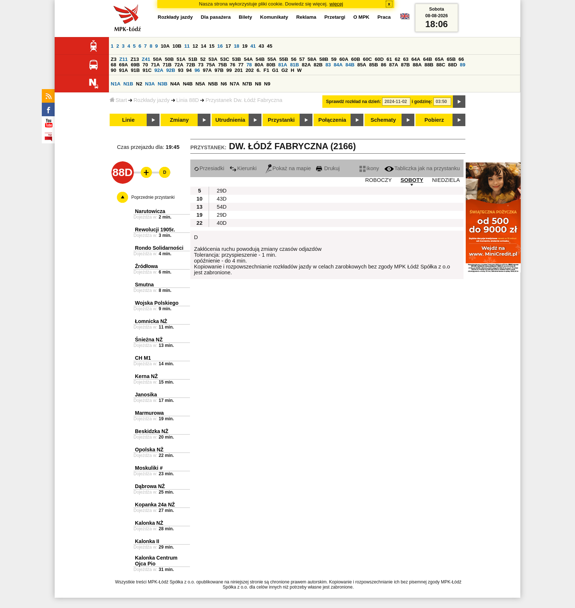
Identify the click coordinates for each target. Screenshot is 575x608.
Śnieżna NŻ (148, 340)
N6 (224, 84)
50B (169, 59)
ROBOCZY (378, 180)
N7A (235, 84)
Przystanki (281, 120)
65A (439, 59)
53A (212, 59)
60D (379, 59)
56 (294, 59)
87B (405, 64)
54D (222, 207)
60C (367, 59)
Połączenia (332, 120)
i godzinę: (422, 101)
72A (179, 64)
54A (248, 59)
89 (462, 64)
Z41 (146, 59)
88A (417, 64)
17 (228, 46)
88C (440, 64)
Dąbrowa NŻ (150, 486)
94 (189, 70)
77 (240, 64)
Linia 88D (187, 100)
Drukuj (328, 168)
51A (181, 59)
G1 (275, 70)
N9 (267, 84)
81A (282, 64)
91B (135, 70)
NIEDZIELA (446, 180)
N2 (139, 84)
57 (302, 59)
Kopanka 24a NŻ (155, 505)
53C (224, 59)
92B (170, 70)
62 (397, 59)
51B (192, 59)
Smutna (144, 284)
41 (253, 46)
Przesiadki (209, 168)
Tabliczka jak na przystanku (422, 168)
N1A (116, 84)
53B (236, 59)
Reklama (306, 17)
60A (343, 59)
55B (283, 59)
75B (222, 64)
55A (271, 59)
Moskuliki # (148, 468)
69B (135, 64)
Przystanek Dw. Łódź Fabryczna (243, 100)
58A (312, 59)
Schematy (383, 120)
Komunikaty (274, 17)
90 (113, 70)
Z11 (123, 59)
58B (323, 59)
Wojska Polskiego (157, 303)
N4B (188, 84)
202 (250, 70)
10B (176, 46)
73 (201, 64)
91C (147, 70)
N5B (213, 84)
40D (222, 223)
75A (210, 64)
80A (258, 64)
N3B (163, 84)
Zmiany (179, 120)
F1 (266, 70)
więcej (336, 4)
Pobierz (434, 120)
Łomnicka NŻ (151, 321)
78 (249, 64)
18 (236, 46)
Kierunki (243, 168)
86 (384, 64)
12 (195, 46)
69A (123, 64)
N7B (247, 84)
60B (355, 59)
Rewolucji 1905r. (155, 229)
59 (334, 59)
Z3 (114, 59)
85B (373, 64)
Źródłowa (146, 266)
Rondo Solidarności (159, 248)
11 (187, 46)
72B (190, 64)
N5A (200, 84)
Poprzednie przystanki (153, 197)
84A (338, 64)
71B (167, 64)
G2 (284, 70)
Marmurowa (149, 413)
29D (222, 191)
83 (328, 64)
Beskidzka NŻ (151, 431)
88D (452, 64)
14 (203, 46)
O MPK (362, 17)
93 (180, 70)
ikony (369, 168)
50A (157, 59)
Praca (384, 17)
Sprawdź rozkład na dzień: (353, 101)
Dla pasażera (216, 17)
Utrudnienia (230, 120)
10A (165, 46)
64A (415, 59)
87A (393, 64)
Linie (128, 120)
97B (219, 70)
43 (261, 46)
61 (389, 59)
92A (158, 70)
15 (212, 46)
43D (222, 199)
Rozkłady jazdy (151, 100)
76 (232, 64)
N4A (175, 84)
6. (259, 70)
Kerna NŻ (146, 376)
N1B (128, 84)
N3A (150, 84)
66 (461, 59)
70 (145, 64)
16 (220, 46)
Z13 (135, 59)
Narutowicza (150, 211)
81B (294, 64)
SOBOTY (411, 180)
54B (260, 59)
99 (229, 70)
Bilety (245, 17)
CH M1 (143, 358)
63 (406, 59)
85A (361, 64)
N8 (258, 84)
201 (239, 70)
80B (271, 64)
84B (349, 64)
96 (197, 70)
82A (306, 64)
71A (155, 64)
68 (113, 64)
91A (123, 70)
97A (207, 70)
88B (429, 64)
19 (245, 46)
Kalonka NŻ (149, 523)
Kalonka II (147, 541)
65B (451, 59)
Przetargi (334, 17)
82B (318, 64)
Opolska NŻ (149, 450)
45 (269, 46)
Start (118, 100)
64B (427, 59)
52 (203, 59)
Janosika (146, 395)
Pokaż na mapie (288, 168)
